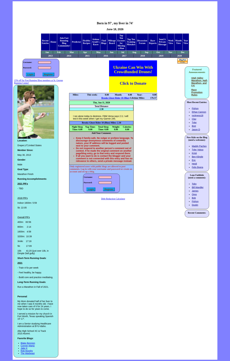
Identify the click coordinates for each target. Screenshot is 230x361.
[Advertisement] (115, 9)
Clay (194, 119)
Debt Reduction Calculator (113, 199)
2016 (105, 56)
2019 (161, 56)
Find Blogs (103, 41)
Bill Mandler (197, 187)
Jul (122, 52)
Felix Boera (197, 167)
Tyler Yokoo (197, 149)
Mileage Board (112, 41)
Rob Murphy (27, 350)
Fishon (195, 108)
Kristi (194, 153)
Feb (59, 52)
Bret (194, 126)
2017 (124, 56)
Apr (85, 52)
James (195, 191)
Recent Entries (45, 41)
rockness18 (197, 115)
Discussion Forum (142, 41)
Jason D (196, 129)
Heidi (194, 163)
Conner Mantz (28, 345)
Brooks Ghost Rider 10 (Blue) (115, 98)
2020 (179, 56)
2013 (50, 56)
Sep (146, 52)
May (98, 52)
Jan (47, 52)
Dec (183, 52)
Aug (134, 52)
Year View (185, 41)
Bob (194, 198)
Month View (178, 41)
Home (53, 42)
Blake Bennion (28, 343)
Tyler (194, 122)
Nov (170, 52)
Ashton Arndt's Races (95, 42)
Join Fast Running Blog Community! (64, 42)
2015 (87, 56)
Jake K (24, 348)
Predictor (76, 42)
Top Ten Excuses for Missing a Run (121, 42)
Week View (170, 41)
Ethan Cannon (199, 112)
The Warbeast (27, 353)
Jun (111, 52)
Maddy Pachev (199, 146)
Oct (158, 52)
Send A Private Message (162, 42)
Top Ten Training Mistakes (131, 42)
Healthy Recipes (86, 41)
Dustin (195, 205)
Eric (194, 160)
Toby (194, 184)
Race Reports (152, 41)
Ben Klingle (197, 156)
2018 (142, 56)
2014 (69, 56)
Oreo (194, 194)
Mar (72, 52)
